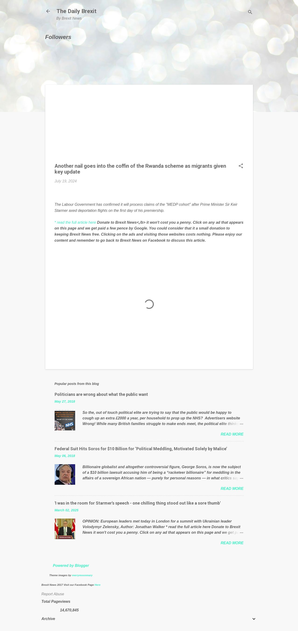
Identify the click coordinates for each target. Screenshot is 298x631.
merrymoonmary (82, 575)
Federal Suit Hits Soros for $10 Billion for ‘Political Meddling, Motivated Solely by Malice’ (141, 448)
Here (97, 584)
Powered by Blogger (71, 566)
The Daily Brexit (76, 11)
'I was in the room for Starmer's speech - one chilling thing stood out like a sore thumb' (138, 503)
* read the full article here (75, 222)
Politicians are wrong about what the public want (101, 394)
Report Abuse (53, 594)
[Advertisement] (149, 126)
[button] (241, 166)
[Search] (250, 13)
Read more (232, 434)
